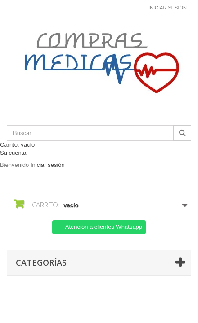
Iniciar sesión (167, 7)
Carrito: (17, 144)
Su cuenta (13, 152)
